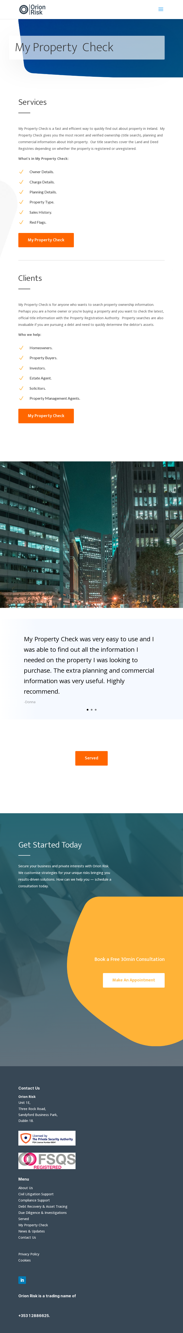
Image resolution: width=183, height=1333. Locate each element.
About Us (25, 1188)
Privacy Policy (28, 1254)
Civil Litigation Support (36, 1194)
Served (23, 1219)
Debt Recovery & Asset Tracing (42, 1206)
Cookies (24, 1260)
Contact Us (27, 1237)
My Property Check (33, 1225)
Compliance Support (34, 1200)
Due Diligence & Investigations (42, 1212)
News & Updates (31, 1231)
